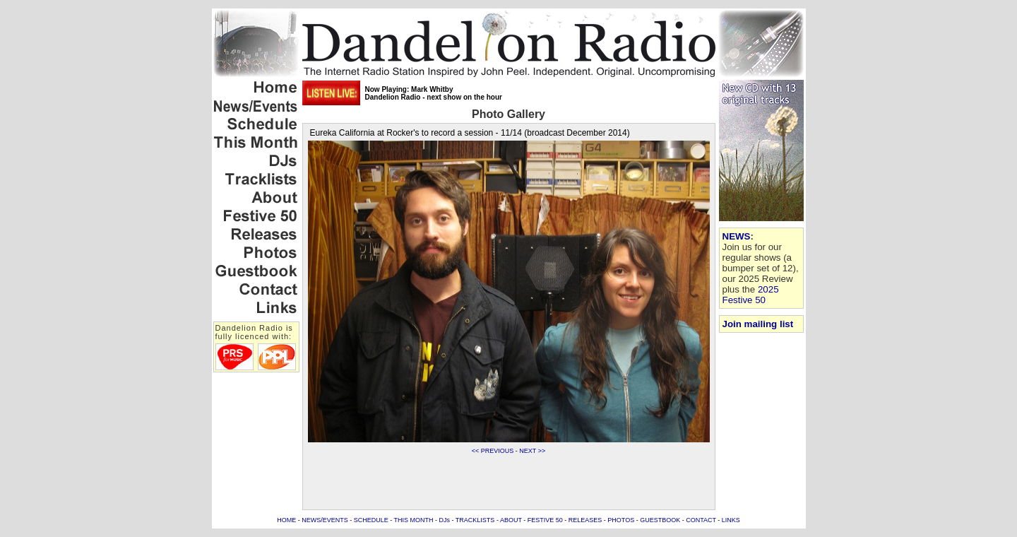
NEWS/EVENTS (325, 520)
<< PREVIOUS (493, 450)
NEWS (736, 236)
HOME (286, 520)
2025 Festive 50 (750, 294)
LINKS (731, 520)
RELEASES (585, 520)
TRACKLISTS (475, 520)
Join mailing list (758, 324)
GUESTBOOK (660, 520)
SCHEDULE (371, 520)
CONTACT (701, 520)
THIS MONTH (414, 520)
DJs (445, 520)
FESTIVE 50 (545, 520)
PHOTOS (620, 520)
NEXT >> (532, 450)
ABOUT (511, 520)
